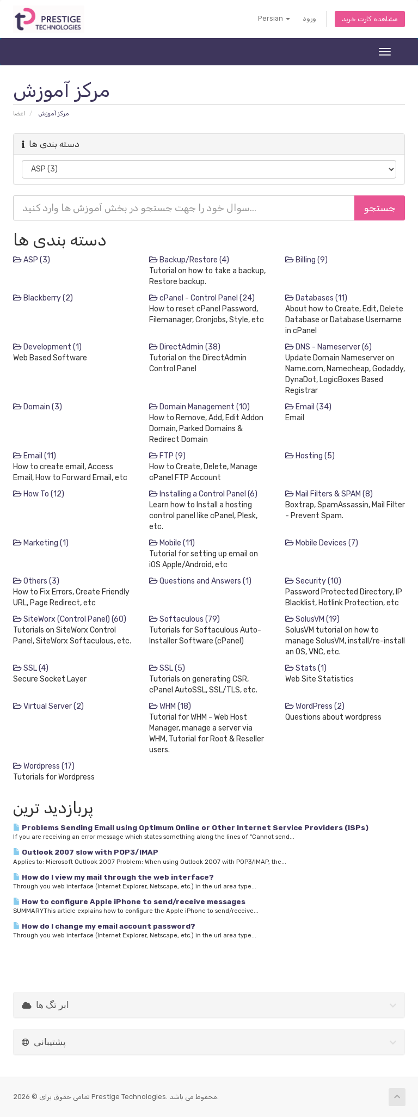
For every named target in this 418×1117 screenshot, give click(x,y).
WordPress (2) (315, 706)
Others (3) (36, 581)
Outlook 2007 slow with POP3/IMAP (85, 852)
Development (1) (47, 347)
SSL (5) (167, 668)
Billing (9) (306, 260)
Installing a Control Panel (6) (203, 494)
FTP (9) (167, 456)
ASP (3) (31, 260)
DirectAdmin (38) (184, 347)
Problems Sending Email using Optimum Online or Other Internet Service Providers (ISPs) (190, 827)
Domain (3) (37, 407)
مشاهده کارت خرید (370, 19)
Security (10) (313, 581)
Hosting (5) (310, 456)
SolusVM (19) (312, 619)
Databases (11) (316, 298)
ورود (309, 18)
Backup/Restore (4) (189, 260)
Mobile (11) (172, 543)
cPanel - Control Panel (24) (202, 298)
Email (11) (34, 456)
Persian (274, 18)
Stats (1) (306, 668)
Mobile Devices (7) (321, 543)
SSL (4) (30, 668)
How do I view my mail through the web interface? (113, 877)
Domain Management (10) (199, 407)
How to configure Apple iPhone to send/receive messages (129, 901)
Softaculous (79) (184, 619)
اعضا (19, 113)
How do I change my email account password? (104, 926)
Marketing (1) (41, 543)
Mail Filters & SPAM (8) (329, 494)
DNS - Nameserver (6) (328, 347)
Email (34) (308, 407)
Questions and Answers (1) (200, 581)
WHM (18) (170, 706)
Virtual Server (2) (48, 706)
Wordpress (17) (44, 766)
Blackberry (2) (43, 298)
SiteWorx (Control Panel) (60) (69, 619)
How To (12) (38, 494)
